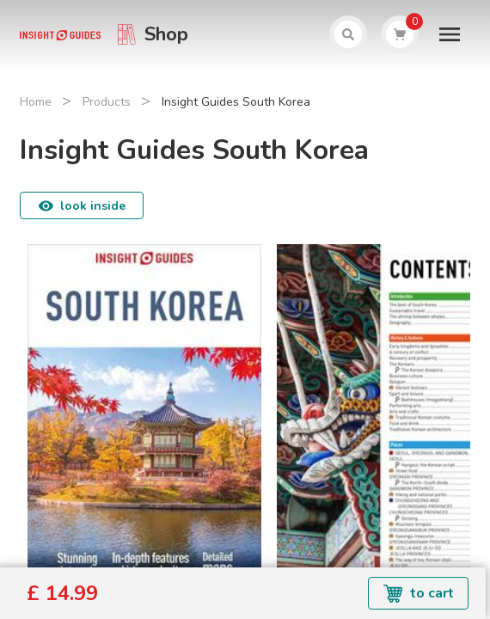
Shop (166, 34)
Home (36, 102)
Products (107, 102)
